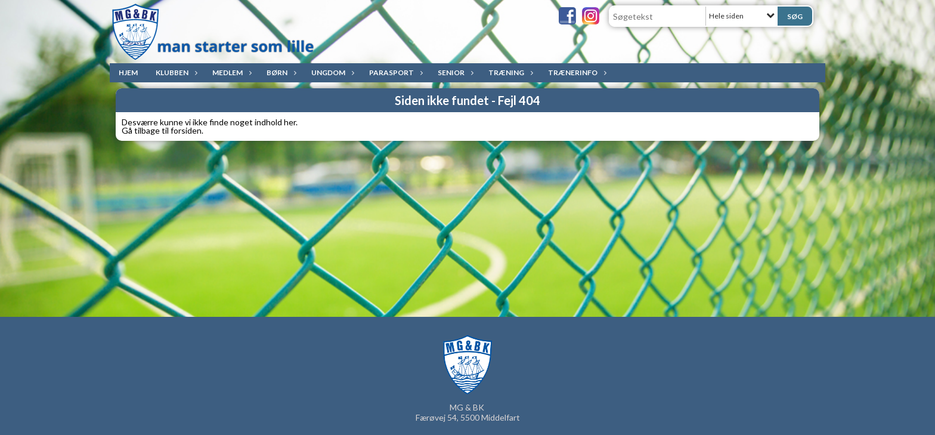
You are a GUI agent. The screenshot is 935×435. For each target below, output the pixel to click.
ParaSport (394, 72)
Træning (509, 72)
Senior (454, 72)
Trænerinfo (575, 72)
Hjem (128, 72)
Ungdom (331, 72)
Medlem (230, 72)
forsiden (186, 130)
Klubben (175, 72)
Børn (280, 72)
